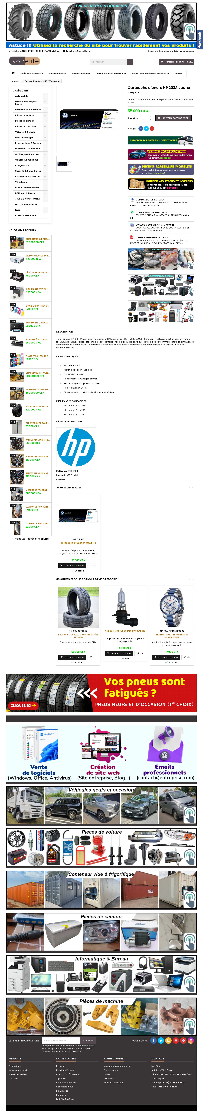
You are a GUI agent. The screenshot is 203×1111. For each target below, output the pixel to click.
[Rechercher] (111, 62)
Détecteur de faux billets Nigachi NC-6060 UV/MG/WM (38, 272)
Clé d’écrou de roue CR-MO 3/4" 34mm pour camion (38, 423)
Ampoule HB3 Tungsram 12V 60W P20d (125, 631)
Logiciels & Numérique (27, 148)
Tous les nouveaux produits (33, 539)
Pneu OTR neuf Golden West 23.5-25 (38, 406)
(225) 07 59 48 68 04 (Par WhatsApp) (41, 51)
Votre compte (114, 1058)
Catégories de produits (32, 73)
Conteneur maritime (26, 159)
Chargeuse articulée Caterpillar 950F (38, 373)
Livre (17, 209)
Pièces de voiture (24, 115)
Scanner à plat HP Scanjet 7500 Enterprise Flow (38, 339)
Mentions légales (65, 1070)
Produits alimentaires (27, 187)
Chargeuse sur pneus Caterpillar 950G (38, 239)
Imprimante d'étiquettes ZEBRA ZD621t (38, 289)
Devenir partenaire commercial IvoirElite (150, 73)
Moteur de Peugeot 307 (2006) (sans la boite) (38, 490)
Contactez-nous (64, 1086)
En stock (60, 475)
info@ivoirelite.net (82, 51)
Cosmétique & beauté (27, 176)
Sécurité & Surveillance (28, 170)
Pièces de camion (24, 120)
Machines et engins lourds (25, 103)
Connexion (164, 51)
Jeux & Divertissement (27, 198)
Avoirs (107, 1074)
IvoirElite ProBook (65, 1099)
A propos (61, 1078)
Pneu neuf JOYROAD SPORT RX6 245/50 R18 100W (78, 636)
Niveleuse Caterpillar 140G (38, 390)
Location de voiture (26, 204)
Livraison (60, 1066)
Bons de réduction (113, 1082)
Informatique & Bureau (28, 143)
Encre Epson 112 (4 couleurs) (38, 306)
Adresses (109, 1078)
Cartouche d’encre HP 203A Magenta (125, 543)
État (58, 479)
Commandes (111, 1070)
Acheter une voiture (81, 73)
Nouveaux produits (22, 230)
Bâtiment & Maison (25, 193)
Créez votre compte (184, 51)
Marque (132, 92)
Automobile (21, 96)
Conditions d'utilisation (67, 1074)
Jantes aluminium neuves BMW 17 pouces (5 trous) (38, 440)
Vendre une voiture (57, 73)
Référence (61, 471)
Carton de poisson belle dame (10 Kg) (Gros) (38, 507)
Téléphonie (21, 182)
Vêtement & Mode (25, 131)
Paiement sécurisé (66, 1082)
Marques (13, 1078)
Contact (179, 73)
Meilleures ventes (18, 1074)
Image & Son (22, 165)
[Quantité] (144, 118)
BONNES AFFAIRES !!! (25, 215)
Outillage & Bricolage (27, 154)
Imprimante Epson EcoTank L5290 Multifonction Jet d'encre (38, 323)
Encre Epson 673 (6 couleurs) (38, 356)
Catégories (21, 90)
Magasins (61, 1095)
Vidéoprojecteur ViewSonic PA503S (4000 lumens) (38, 256)
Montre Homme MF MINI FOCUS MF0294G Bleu (172, 636)
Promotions (15, 1066)
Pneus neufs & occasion (28, 109)
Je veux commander (173, 118)
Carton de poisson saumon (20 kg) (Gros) (38, 523)
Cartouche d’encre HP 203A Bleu (172, 543)
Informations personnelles (117, 1066)
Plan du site (62, 1090)
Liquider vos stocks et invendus (111, 73)
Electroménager (24, 137)
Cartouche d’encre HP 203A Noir (78, 543)
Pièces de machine (25, 126)
